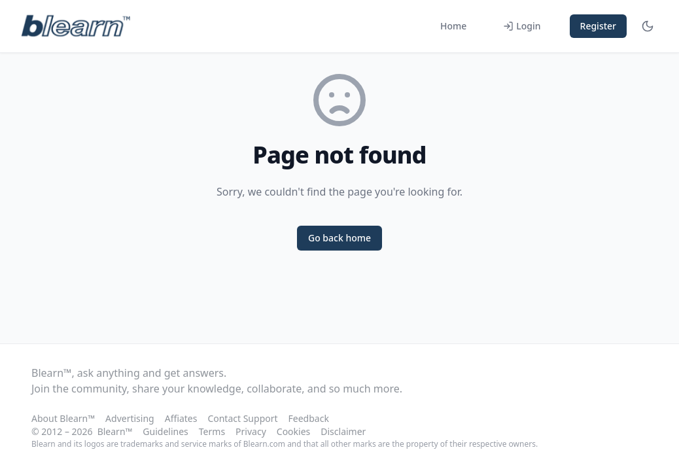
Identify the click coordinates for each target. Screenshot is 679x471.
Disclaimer (343, 431)
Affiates (181, 418)
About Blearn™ (63, 418)
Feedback (308, 418)
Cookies (293, 431)
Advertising (129, 418)
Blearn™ (115, 431)
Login (521, 26)
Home (453, 26)
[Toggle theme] (647, 26)
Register (598, 26)
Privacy (250, 431)
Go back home (339, 238)
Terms (212, 431)
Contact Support (242, 418)
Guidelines (165, 431)
